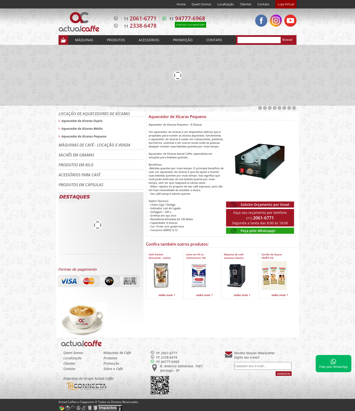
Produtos (110, 358)
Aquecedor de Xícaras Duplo (81, 121)
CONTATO (214, 40)
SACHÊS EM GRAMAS (76, 155)
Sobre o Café (113, 368)
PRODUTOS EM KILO (76, 165)
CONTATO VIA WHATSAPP (190, 24)
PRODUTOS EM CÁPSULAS (81, 184)
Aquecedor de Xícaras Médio (81, 128)
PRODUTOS (116, 40)
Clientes (245, 4)
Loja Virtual (286, 4)
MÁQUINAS (84, 40)
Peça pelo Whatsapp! (258, 230)
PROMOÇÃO (183, 40)
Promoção (111, 363)
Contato (263, 4)
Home (181, 4)
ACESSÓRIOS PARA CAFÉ (79, 174)
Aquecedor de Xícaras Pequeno (83, 136)
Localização (225, 4)
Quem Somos (201, 4)
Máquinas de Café (117, 352)
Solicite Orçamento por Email (265, 204)
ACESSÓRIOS (149, 40)
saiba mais (166, 295)
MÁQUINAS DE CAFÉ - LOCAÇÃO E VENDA (94, 145)
